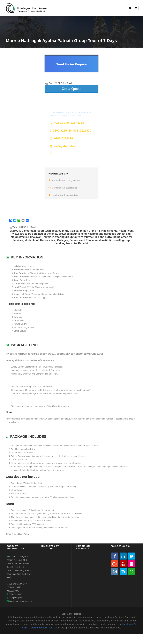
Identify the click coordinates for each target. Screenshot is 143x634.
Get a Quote (71, 89)
